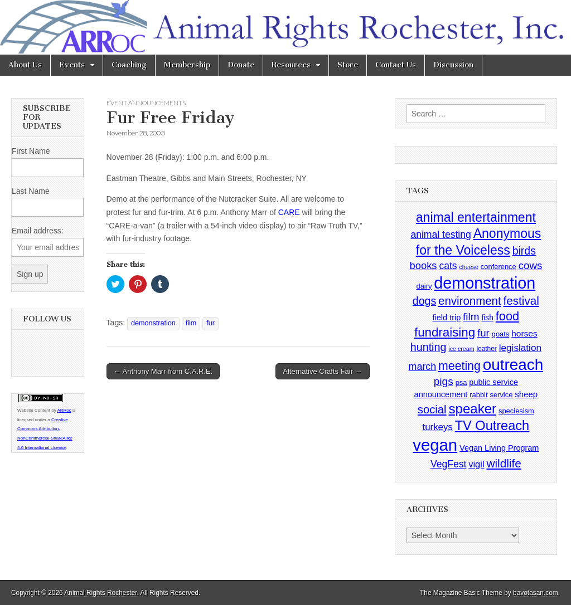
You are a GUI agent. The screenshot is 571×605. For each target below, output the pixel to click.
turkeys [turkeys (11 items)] (438, 427)
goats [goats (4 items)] (501, 334)
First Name (31, 151)
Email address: (38, 230)
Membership (187, 65)
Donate (241, 65)
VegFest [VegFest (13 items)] (448, 464)
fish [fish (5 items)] (487, 318)
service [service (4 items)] (501, 395)
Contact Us (395, 65)
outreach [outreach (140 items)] (513, 364)
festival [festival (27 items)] (521, 300)
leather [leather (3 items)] (486, 349)
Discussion (453, 65)
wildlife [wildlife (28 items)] (503, 463)
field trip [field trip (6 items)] (447, 317)
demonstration (153, 323)
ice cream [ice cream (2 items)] (461, 348)
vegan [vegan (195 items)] (435, 445)
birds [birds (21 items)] (524, 251)
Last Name (31, 191)
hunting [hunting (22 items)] (428, 347)
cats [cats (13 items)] (448, 265)
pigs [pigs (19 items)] (443, 381)
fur (210, 323)
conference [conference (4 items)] (498, 266)
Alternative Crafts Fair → (322, 371)
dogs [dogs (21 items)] (424, 301)
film (191, 323)
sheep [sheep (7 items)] (526, 394)
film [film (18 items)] (471, 317)
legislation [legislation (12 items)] (520, 347)
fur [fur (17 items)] (483, 333)
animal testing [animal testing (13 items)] (440, 234)
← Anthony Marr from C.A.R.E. (163, 371)
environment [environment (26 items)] (469, 300)
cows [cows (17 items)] (531, 265)
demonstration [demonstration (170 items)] (484, 283)
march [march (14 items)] (423, 366)
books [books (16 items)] (423, 265)
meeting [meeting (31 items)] (459, 366)
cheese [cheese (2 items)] (468, 267)
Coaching (129, 65)
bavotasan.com (535, 593)
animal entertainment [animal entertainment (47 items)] (476, 217)
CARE (289, 212)
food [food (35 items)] (507, 316)
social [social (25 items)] (432, 409)
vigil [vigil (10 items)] (476, 464)
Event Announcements (146, 102)
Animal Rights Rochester (100, 593)
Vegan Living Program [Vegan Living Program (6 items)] (499, 447)
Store (347, 65)
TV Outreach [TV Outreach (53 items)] (492, 425)
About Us (25, 65)
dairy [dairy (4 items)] (424, 286)
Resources (291, 65)
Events (72, 65)
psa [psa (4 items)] (461, 382)
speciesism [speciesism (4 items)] (516, 411)
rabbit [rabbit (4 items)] (478, 395)
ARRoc (64, 410)
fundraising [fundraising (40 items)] (444, 332)
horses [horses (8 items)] (524, 333)
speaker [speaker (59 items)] (472, 408)
